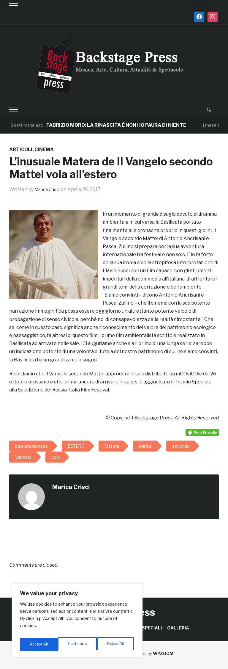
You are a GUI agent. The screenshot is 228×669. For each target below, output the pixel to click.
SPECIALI (152, 627)
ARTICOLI (20, 149)
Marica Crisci (49, 189)
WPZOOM (163, 653)
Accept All (116, 644)
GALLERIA (178, 627)
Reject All (78, 644)
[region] (77, 622)
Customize (39, 644)
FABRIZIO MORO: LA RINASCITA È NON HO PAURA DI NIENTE (116, 125)
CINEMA (44, 149)
